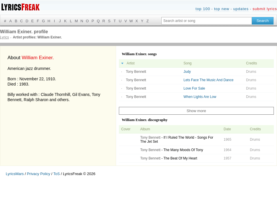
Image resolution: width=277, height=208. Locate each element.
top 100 (203, 9)
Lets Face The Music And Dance (208, 80)
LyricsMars (15, 174)
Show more (196, 111)
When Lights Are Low (200, 97)
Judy (187, 72)
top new (221, 9)
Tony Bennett (136, 72)
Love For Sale (194, 88)
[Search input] (206, 21)
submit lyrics (264, 9)
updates (240, 9)
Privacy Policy (38, 174)
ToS (56, 174)
